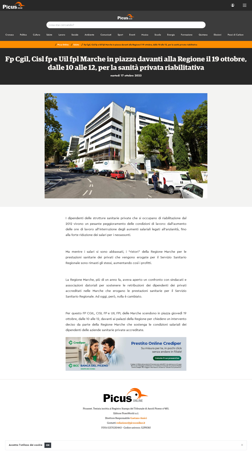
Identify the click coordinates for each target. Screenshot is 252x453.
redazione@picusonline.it (130, 423)
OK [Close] (48, 445)
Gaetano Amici (138, 418)
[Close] (242, 444)
